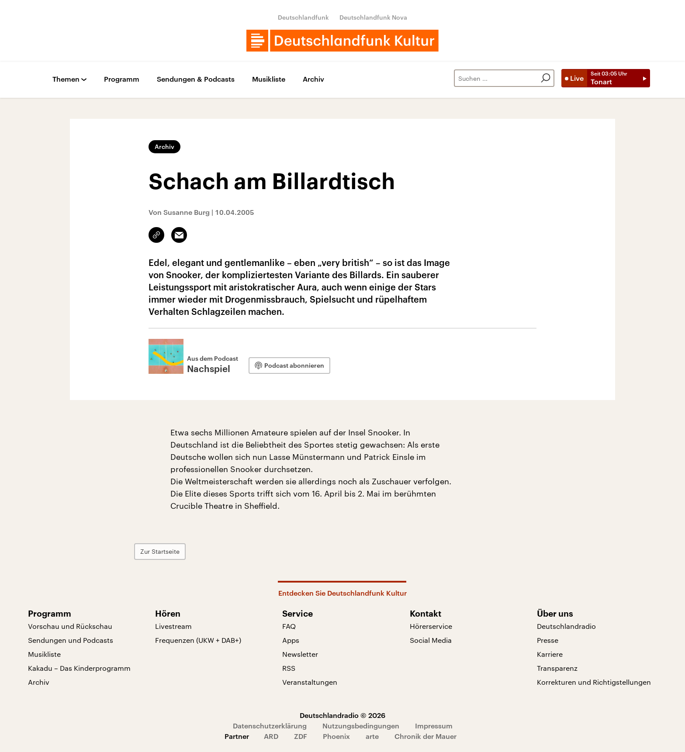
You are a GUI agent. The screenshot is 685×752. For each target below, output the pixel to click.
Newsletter (300, 654)
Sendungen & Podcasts (196, 79)
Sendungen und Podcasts (70, 640)
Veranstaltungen (309, 682)
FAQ (289, 626)
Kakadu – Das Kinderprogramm (79, 668)
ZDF (300, 736)
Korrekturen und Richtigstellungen (594, 682)
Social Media (431, 640)
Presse (547, 640)
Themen (66, 79)
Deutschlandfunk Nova (373, 17)
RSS (288, 668)
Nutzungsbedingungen (360, 725)
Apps (290, 640)
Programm (121, 79)
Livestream (173, 626)
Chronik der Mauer (425, 736)
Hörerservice (431, 626)
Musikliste (268, 79)
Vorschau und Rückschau (70, 626)
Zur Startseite (195, 551)
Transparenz (557, 668)
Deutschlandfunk (303, 17)
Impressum (434, 725)
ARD (271, 736)
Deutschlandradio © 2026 (342, 715)
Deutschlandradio (566, 626)
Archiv (313, 79)
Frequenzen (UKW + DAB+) (198, 640)
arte (372, 736)
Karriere (550, 654)
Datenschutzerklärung (270, 725)
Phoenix (336, 736)
